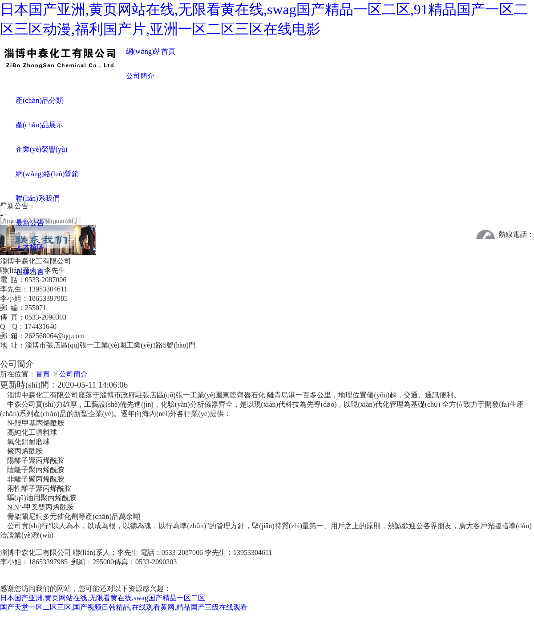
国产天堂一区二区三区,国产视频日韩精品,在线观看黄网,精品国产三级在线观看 (123, 614)
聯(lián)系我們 (38, 198)
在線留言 (30, 271)
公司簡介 (140, 76)
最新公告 (30, 223)
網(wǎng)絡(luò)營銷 (47, 174)
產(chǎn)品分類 (39, 100)
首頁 (43, 380)
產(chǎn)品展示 (39, 125)
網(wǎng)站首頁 (150, 51)
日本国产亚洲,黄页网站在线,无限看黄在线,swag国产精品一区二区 (102, 604)
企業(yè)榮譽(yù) (41, 149)
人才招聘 (30, 247)
